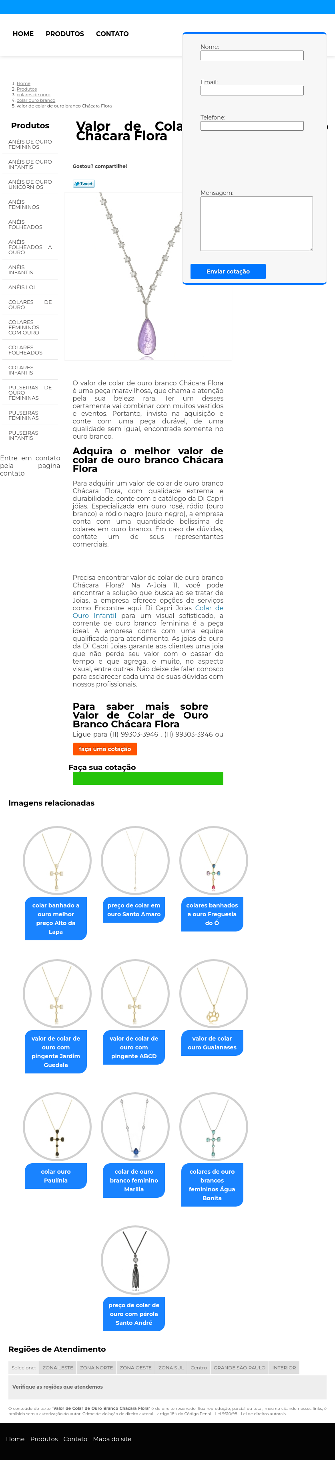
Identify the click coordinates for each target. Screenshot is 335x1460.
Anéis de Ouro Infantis (30, 164)
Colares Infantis (21, 370)
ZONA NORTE (96, 1344)
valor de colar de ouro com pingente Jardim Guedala (52, 1040)
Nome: (209, 51)
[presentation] (251, 159)
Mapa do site (112, 1416)
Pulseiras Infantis (23, 435)
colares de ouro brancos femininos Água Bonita (215, 1165)
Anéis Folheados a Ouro (30, 247)
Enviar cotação (228, 271)
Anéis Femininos (24, 204)
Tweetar (84, 184)
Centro (199, 1344)
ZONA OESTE (136, 1344)
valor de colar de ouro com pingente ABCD (134, 1040)
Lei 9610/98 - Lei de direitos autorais (250, 1390)
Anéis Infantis (21, 269)
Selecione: (24, 1344)
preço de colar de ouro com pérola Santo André (133, 1290)
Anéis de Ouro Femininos (30, 144)
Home (23, 34)
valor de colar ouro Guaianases (215, 1036)
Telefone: (209, 122)
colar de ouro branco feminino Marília (134, 1165)
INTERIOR (284, 1344)
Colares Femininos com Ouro (24, 327)
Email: (209, 87)
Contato (112, 34)
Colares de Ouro (30, 304)
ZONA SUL (171, 1344)
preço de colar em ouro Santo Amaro (133, 911)
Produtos (65, 34)
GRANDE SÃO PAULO (239, 1344)
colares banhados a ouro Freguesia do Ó (215, 915)
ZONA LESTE (57, 1344)
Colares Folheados (26, 350)
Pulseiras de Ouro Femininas (30, 392)
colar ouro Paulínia (52, 1156)
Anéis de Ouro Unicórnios (30, 184)
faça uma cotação (105, 749)
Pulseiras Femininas (24, 415)
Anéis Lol (23, 287)
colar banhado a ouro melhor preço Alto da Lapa (52, 915)
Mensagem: (209, 220)
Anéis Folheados (26, 224)
